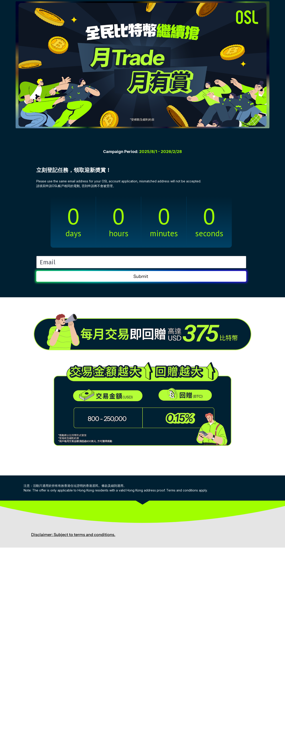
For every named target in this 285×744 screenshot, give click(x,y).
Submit (141, 276)
